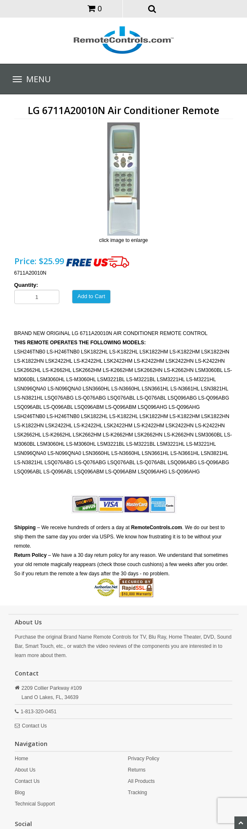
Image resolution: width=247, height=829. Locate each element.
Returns (137, 770)
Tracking (137, 792)
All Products (141, 781)
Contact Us (34, 726)
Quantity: (26, 285)
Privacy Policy (143, 758)
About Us (25, 770)
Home (21, 758)
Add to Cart (91, 296)
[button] (152, 8)
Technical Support (35, 804)
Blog (20, 792)
